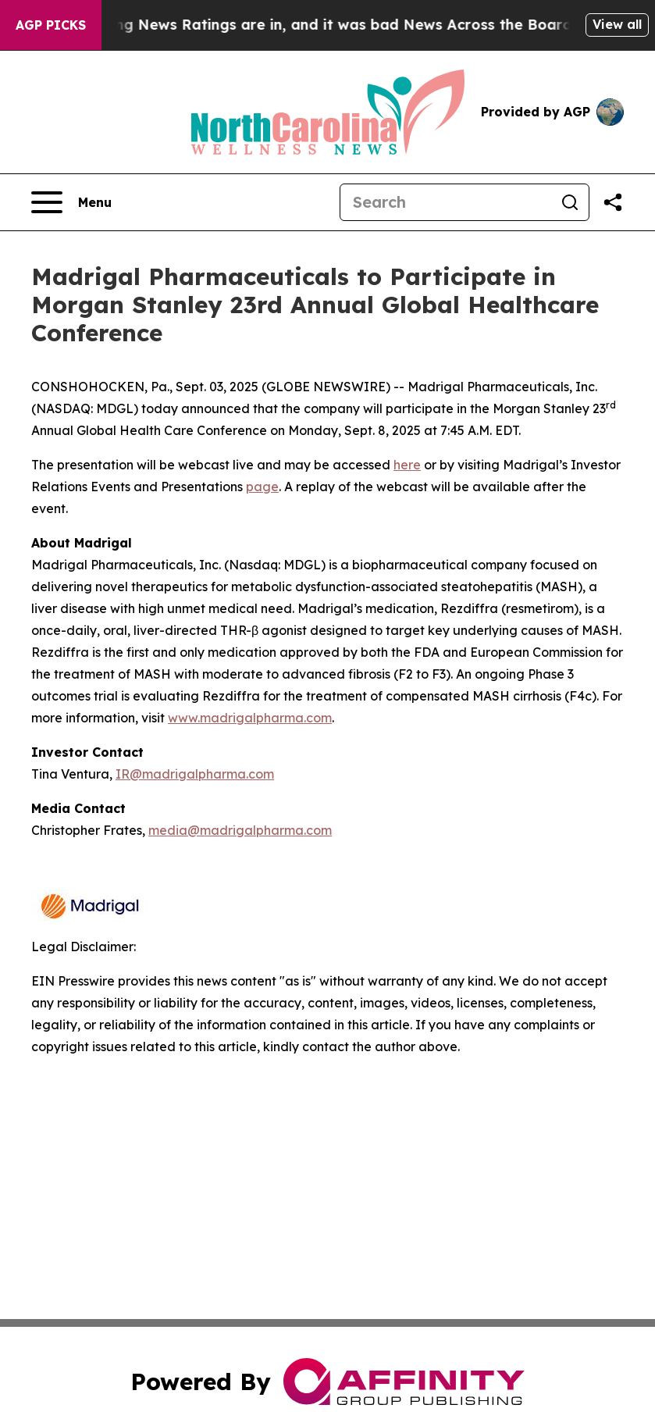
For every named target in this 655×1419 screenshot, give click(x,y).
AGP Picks (51, 25)
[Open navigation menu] (71, 202)
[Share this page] (613, 202)
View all (617, 24)
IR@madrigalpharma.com (195, 774)
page (262, 486)
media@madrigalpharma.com (240, 830)
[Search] (445, 202)
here (407, 464)
